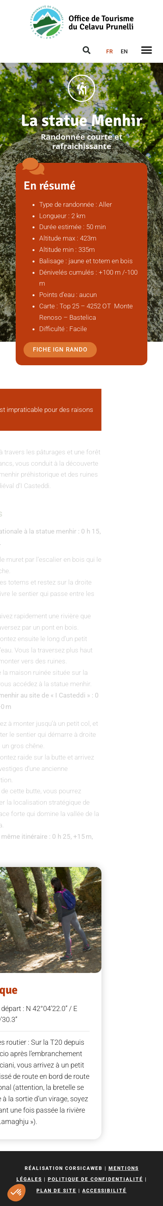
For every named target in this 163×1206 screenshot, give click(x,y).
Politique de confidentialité (95, 1179)
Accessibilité (104, 1190)
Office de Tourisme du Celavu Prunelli (101, 22)
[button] (16, 1192)
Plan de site (56, 1190)
